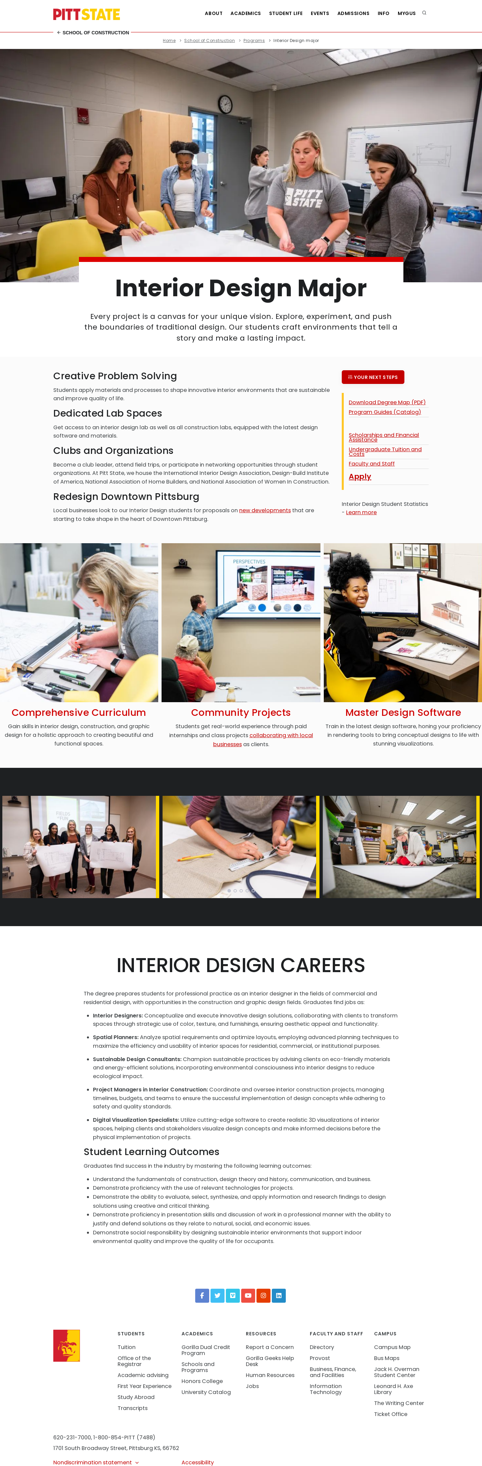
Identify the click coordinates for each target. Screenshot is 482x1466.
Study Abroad (136, 1397)
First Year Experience (145, 1386)
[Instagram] (263, 1296)
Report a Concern (270, 1347)
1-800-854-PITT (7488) (124, 1437)
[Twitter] (218, 1296)
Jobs (252, 1386)
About (214, 13)
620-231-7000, (72, 1437)
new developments (265, 510)
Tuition (127, 1347)
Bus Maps (386, 1358)
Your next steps (373, 377)
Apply (360, 476)
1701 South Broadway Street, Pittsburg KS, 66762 (116, 1448)
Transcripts (133, 1408)
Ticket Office (390, 1414)
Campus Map (392, 1347)
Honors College (202, 1381)
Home (169, 40)
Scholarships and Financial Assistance (384, 437)
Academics (246, 13)
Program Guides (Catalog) (385, 412)
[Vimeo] (233, 1296)
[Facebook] (202, 1296)
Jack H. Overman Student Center (396, 1372)
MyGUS (407, 13)
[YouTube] (248, 1296)
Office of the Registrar (134, 1361)
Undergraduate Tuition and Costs (385, 452)
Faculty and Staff (372, 464)
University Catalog (206, 1392)
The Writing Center (399, 1403)
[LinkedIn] (279, 1296)
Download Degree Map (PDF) (387, 402)
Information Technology (326, 1389)
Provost (320, 1358)
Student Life (286, 13)
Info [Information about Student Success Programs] (384, 13)
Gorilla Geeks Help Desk (270, 1361)
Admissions (353, 13)
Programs (254, 40)
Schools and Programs (198, 1367)
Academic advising (143, 1375)
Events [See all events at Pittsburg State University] (320, 13)
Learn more (361, 512)
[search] (424, 13)
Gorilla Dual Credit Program (206, 1350)
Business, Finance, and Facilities (333, 1372)
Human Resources (270, 1375)
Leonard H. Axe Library (393, 1389)
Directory (322, 1347)
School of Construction (93, 32)
